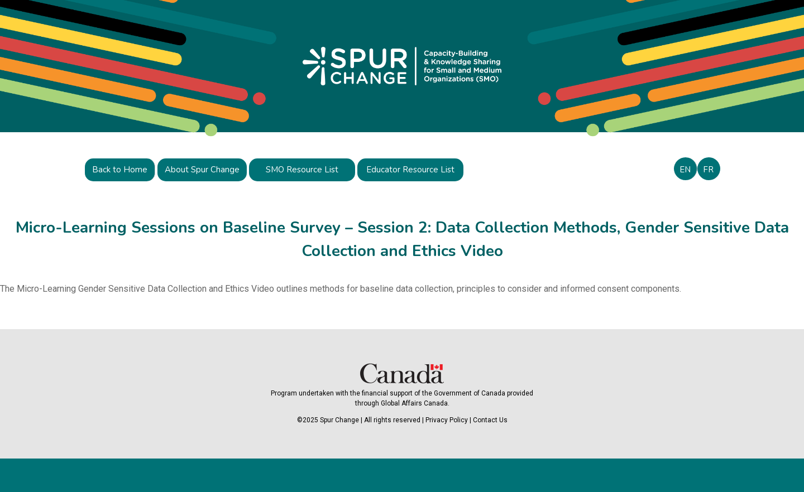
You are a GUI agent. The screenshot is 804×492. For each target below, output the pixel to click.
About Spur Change (202, 169)
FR (708, 169)
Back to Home (119, 169)
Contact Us (490, 420)
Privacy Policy (446, 420)
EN (685, 169)
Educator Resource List (410, 169)
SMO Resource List (302, 169)
